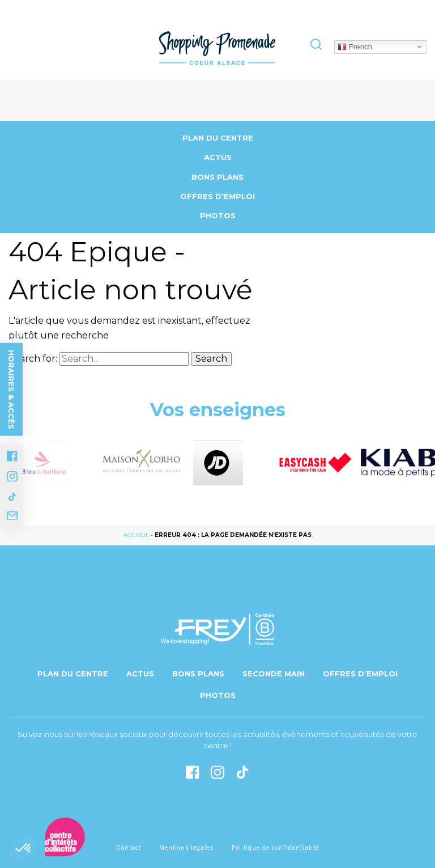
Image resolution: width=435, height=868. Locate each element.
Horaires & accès (11, 389)
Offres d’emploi (217, 196)
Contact (128, 847)
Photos (218, 215)
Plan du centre (217, 137)
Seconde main (273, 673)
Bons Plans (217, 176)
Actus (218, 157)
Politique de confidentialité (275, 847)
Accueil (136, 535)
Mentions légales (186, 847)
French (355, 46)
